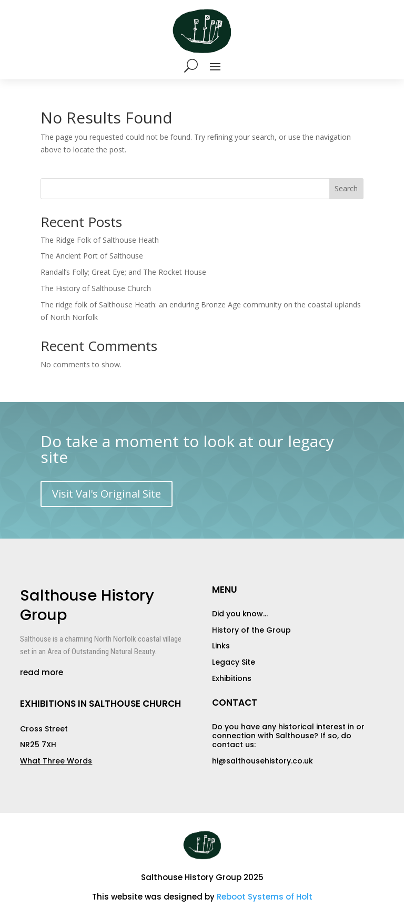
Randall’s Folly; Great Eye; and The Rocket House (123, 272)
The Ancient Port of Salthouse (92, 256)
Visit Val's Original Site (106, 494)
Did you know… (240, 613)
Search (346, 188)
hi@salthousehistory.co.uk (262, 761)
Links (221, 646)
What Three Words (56, 761)
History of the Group (251, 630)
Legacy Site (233, 662)
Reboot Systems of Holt (264, 896)
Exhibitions (231, 678)
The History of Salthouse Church (96, 288)
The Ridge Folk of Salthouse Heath (100, 240)
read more (41, 672)
